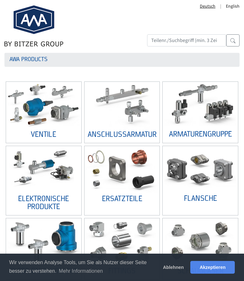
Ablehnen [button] (173, 267)
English (233, 6)
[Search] (186, 40)
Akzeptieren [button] (213, 267)
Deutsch (207, 6)
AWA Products (29, 59)
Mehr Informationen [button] (81, 271)
